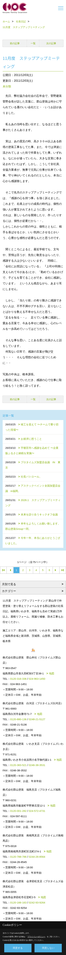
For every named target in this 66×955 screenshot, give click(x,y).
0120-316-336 (18, 678)
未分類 (7, 86)
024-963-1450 (37, 678)
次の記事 (51, 43)
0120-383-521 (18, 765)
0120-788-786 (18, 856)
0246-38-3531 (37, 765)
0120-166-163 (18, 902)
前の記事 (15, 43)
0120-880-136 (18, 719)
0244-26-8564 (37, 856)
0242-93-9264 (37, 902)
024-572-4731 (37, 810)
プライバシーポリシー (36, 937)
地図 (51, 673)
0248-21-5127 (37, 719)
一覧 (33, 43)
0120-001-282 (18, 810)
